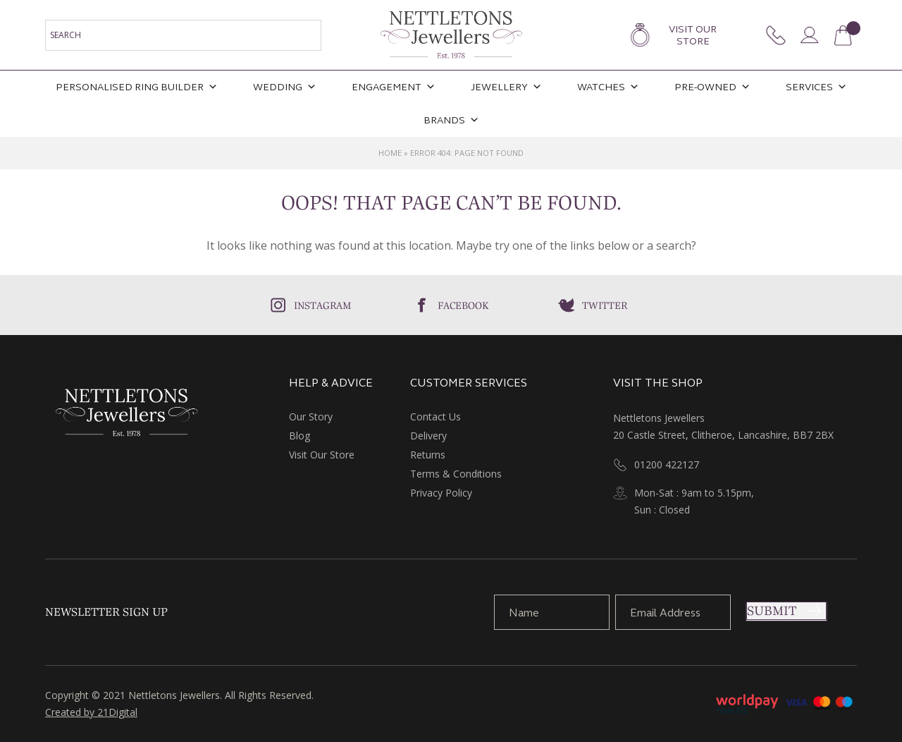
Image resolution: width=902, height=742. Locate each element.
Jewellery (506, 87)
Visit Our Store (693, 35)
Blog (299, 435)
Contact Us (435, 416)
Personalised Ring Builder (137, 87)
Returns (427, 454)
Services (816, 87)
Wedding (284, 87)
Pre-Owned (712, 87)
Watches (608, 87)
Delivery (428, 435)
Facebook (463, 305)
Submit (771, 611)
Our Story (311, 416)
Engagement (393, 87)
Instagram (323, 305)
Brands (451, 120)
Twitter (604, 305)
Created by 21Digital (91, 712)
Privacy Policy (441, 492)
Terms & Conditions (456, 473)
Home (390, 152)
